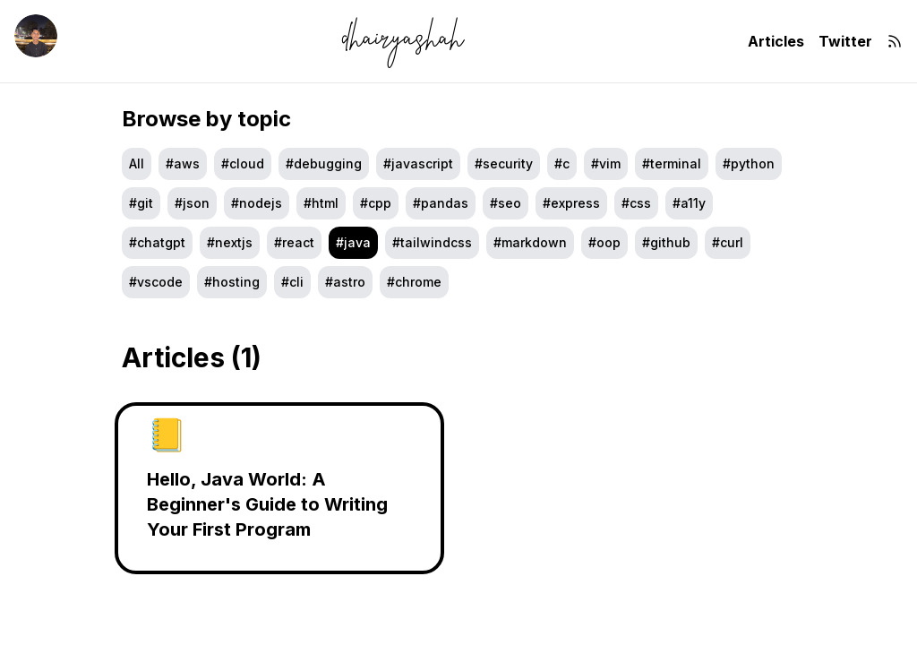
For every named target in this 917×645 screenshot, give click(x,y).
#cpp (375, 203)
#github (666, 242)
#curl (727, 242)
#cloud (242, 163)
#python (749, 163)
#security (504, 163)
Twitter (845, 41)
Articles (776, 41)
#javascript (418, 163)
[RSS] (895, 41)
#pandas (440, 203)
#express (571, 203)
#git (141, 203)
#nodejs (256, 203)
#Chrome (414, 281)
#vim (606, 163)
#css (636, 203)
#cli (292, 281)
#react (294, 242)
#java (353, 242)
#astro (345, 281)
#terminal (671, 163)
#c (562, 163)
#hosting (232, 281)
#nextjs (230, 242)
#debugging (324, 163)
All (136, 163)
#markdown (530, 242)
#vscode (156, 281)
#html (321, 203)
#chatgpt (157, 242)
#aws (183, 163)
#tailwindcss (432, 242)
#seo (505, 203)
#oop (604, 242)
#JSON (192, 203)
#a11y (689, 203)
